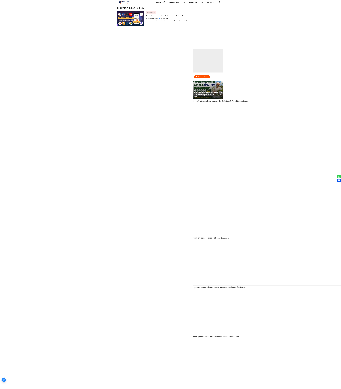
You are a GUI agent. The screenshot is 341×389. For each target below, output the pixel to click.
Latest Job (211, 2)
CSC (184, 2)
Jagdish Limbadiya (153, 18)
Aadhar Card (193, 2)
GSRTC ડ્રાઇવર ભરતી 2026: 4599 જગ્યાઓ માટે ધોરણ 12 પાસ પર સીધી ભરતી (216, 337)
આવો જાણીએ (160, 2)
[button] (219, 2)
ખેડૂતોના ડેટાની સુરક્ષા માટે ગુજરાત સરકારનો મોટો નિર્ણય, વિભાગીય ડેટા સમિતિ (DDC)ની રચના (220, 101)
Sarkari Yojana (174, 2)
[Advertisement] (208, 60)
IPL (203, 2)
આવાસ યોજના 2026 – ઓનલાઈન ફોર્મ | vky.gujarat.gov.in (211, 238)
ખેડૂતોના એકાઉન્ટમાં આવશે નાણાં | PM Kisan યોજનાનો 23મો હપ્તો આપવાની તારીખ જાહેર (219, 287)
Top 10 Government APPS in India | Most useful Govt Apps (165, 16)
